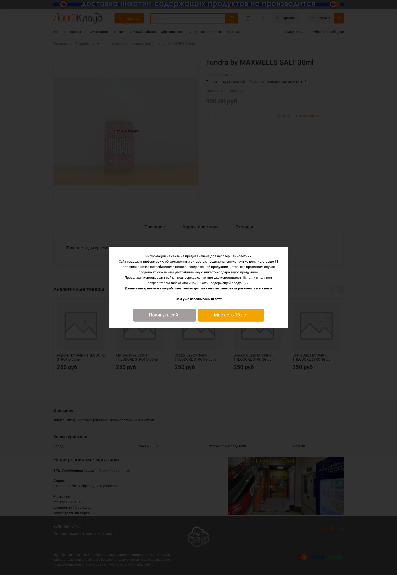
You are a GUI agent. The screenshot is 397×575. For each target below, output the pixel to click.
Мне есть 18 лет (231, 314)
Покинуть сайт (164, 314)
